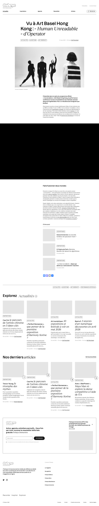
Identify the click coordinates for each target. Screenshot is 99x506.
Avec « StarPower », (85, 389)
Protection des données (75, 502)
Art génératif (42, 40)
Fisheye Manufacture (50, 481)
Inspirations (23, 11)
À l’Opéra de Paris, (68, 250)
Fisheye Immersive (49, 485)
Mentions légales (93, 502)
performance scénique (57, 109)
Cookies (84, 502)
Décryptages (61, 231)
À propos (59, 502)
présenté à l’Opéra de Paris (68, 208)
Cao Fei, (13, 322)
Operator (72, 111)
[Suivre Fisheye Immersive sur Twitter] (3, 480)
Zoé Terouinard (74, 40)
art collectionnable (62, 217)
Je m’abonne (39, 438)
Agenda (40, 11)
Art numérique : (60, 325)
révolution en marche (71, 218)
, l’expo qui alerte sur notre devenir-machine (68, 264)
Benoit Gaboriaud (18, 401)
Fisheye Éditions (49, 474)
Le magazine (48, 467)
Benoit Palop (89, 405)
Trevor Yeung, (10, 386)
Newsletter (56, 11)
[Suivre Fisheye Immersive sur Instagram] (7, 480)
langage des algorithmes (67, 115)
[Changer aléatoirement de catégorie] (27, 296)
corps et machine (52, 194)
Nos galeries (48, 471)
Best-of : (85, 325)
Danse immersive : (66, 235)
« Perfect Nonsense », (37, 331)
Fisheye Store (84, 5)
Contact (65, 502)
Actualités (5, 11)
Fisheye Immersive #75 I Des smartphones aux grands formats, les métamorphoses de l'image (81, 424)
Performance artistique (88, 287)
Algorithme (32, 40)
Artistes (73, 11)
